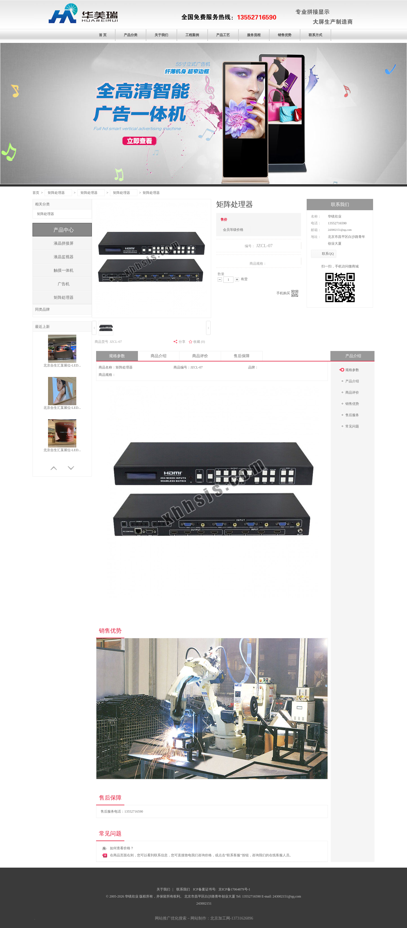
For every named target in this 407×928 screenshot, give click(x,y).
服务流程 (254, 35)
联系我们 (183, 889)
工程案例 (192, 35)
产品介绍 (353, 356)
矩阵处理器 (59, 193)
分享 (182, 342)
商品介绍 (158, 356)
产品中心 (63, 230)
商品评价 (200, 356)
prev (38, 116)
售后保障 (242, 356)
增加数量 (237, 279)
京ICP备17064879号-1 (234, 889)
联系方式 (315, 35)
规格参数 (117, 356)
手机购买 (287, 293)
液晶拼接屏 (63, 243)
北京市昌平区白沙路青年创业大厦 (210, 896)
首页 (36, 193)
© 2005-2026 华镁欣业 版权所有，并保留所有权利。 (144, 896)
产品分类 (130, 35)
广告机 (64, 284)
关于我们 (161, 35)
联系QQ (328, 254)
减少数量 (220, 279)
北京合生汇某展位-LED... (62, 365)
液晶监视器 (63, 257)
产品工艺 (223, 35)
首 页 (103, 35)
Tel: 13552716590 (249, 896)
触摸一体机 (63, 270)
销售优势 (284, 35)
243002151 (204, 903)
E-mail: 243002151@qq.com (281, 896)
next (369, 116)
